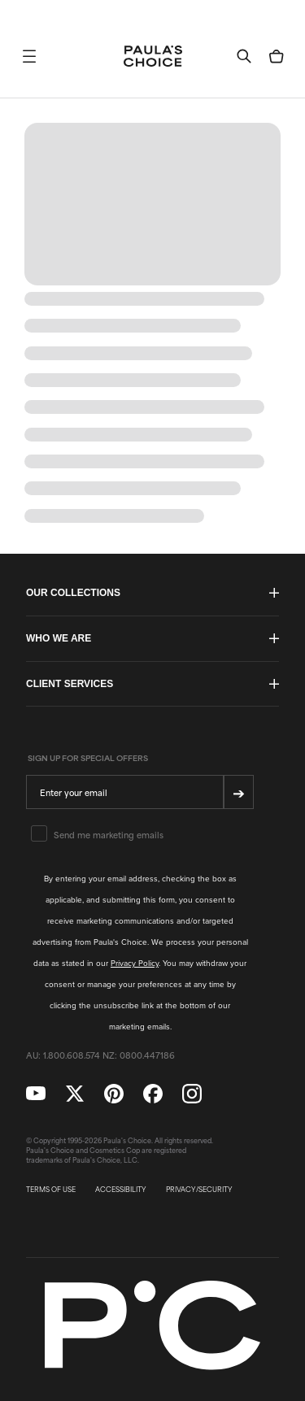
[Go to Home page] (153, 56)
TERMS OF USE (51, 1189)
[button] (29, 56)
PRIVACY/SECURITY (199, 1189)
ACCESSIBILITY (120, 1189)
